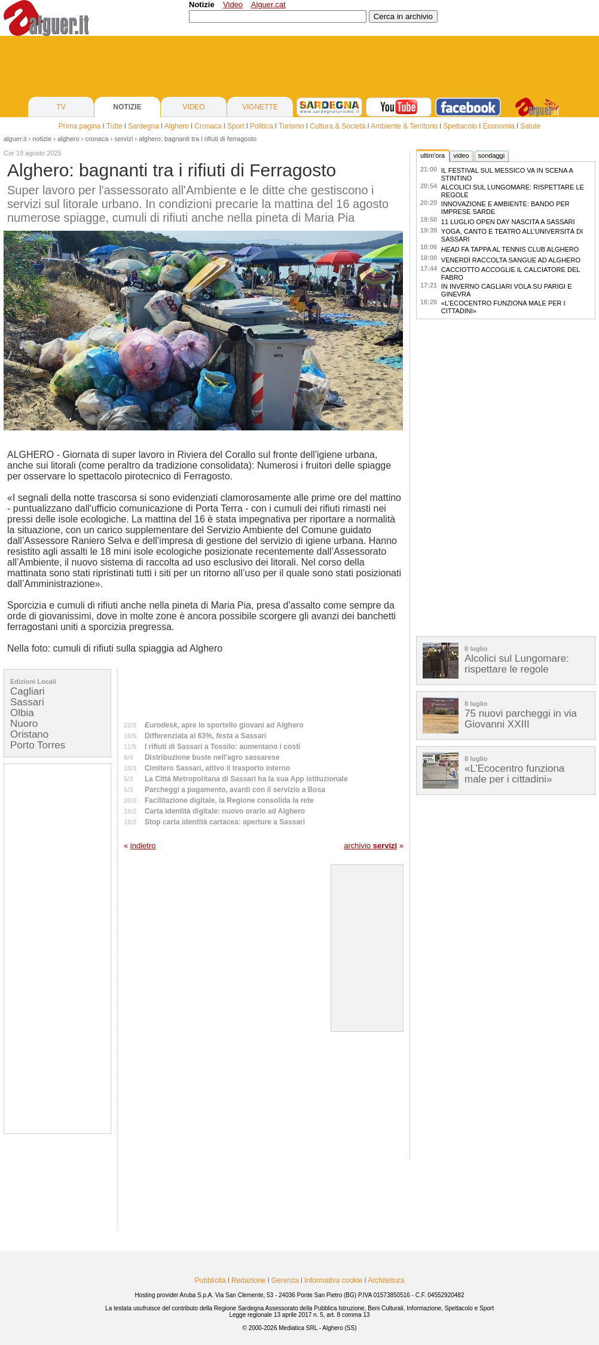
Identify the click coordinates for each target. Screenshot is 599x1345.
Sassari (27, 702)
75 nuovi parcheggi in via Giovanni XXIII (520, 719)
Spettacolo (460, 126)
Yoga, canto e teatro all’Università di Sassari (512, 235)
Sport (236, 126)
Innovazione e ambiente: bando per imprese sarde (505, 207)
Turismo (291, 126)
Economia (498, 126)
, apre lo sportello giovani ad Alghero (224, 725)
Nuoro (24, 723)
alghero (68, 138)
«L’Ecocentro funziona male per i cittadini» (503, 306)
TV (60, 107)
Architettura (386, 1280)
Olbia (22, 713)
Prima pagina (80, 126)
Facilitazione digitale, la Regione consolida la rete (229, 800)
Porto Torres (37, 745)
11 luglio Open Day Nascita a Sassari (508, 221)
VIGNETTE (260, 107)
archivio (370, 845)
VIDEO (193, 107)
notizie (41, 138)
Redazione (248, 1280)
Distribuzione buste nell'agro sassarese (212, 757)
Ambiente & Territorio (404, 126)
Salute (530, 126)
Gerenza (285, 1280)
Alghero (176, 126)
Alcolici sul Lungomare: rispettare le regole (512, 191)
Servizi (123, 138)
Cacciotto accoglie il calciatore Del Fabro (510, 273)
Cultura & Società (337, 126)
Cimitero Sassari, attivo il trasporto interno (217, 768)
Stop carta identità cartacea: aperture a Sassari (225, 822)
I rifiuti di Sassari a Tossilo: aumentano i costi (223, 746)
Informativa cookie (333, 1280)
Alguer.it (15, 138)
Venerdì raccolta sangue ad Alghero (510, 260)
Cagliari (27, 691)
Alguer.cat (268, 4)
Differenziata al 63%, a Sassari (205, 736)
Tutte (114, 126)
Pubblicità (210, 1280)
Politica (261, 126)
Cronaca (207, 126)
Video (233, 4)
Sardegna (143, 126)
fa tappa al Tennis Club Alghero (510, 249)
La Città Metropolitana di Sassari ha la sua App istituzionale (246, 779)
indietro (143, 845)
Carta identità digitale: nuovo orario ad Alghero (225, 811)
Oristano (29, 734)
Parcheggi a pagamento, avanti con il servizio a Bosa (235, 789)
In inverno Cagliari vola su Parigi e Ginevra (506, 290)
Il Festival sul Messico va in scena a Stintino (507, 174)
